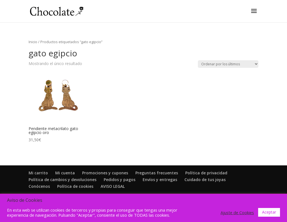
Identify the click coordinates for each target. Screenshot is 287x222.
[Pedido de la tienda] (228, 64)
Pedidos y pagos (119, 179)
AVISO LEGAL (113, 186)
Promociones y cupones (105, 172)
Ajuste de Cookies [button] (237, 212)
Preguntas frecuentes (156, 172)
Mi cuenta (65, 172)
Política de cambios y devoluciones (62, 179)
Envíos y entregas (160, 179)
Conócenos (39, 186)
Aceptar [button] (269, 212)
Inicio (33, 41)
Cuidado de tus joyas (205, 179)
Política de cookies (75, 186)
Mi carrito (38, 172)
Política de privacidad (206, 172)
